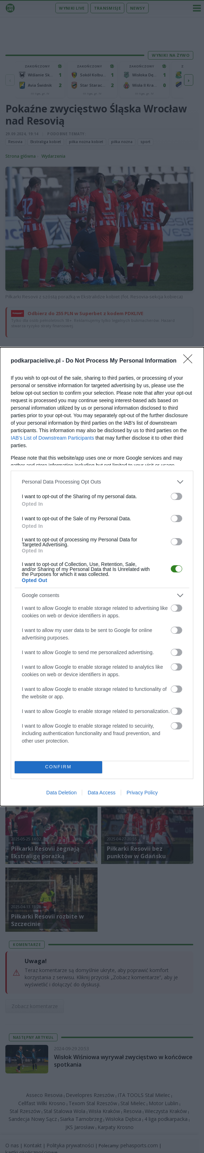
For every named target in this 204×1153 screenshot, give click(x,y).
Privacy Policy (142, 792)
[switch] (176, 496)
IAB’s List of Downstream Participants (52, 438)
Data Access (101, 792)
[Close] (190, 361)
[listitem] (102, 482)
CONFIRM (58, 767)
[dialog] (102, 576)
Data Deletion (61, 792)
